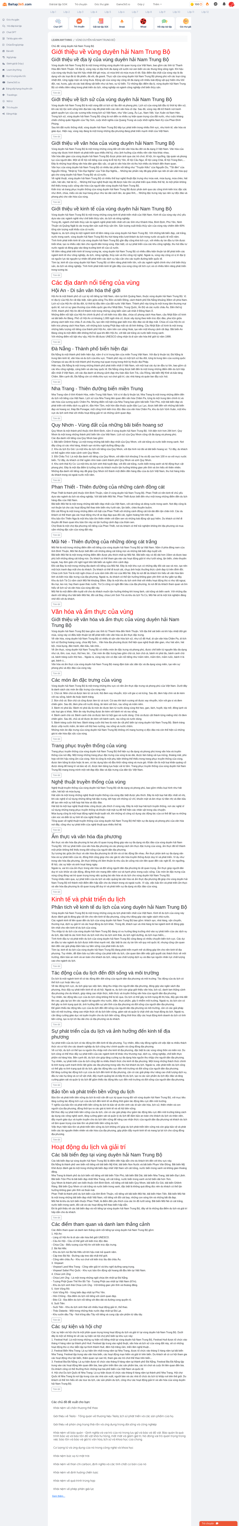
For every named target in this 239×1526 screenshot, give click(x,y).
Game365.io (123, 4)
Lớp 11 (190, 11)
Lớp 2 (66, 11)
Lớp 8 (148, 11)
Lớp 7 (135, 11)
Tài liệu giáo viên (12, 38)
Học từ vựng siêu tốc (14, 76)
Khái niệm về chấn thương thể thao (75, 1408)
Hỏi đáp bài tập (12, 25)
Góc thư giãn (102, 4)
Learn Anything (11, 69)
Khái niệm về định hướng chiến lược (75, 1472)
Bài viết (8, 51)
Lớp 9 (162, 11)
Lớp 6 (121, 11)
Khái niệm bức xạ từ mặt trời (71, 1456)
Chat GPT (9, 32)
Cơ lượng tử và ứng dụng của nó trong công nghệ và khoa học (93, 1447)
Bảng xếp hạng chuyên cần (17, 88)
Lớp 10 (176, 11)
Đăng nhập (9, 113)
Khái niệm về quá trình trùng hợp (74, 1480)
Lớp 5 (108, 11)
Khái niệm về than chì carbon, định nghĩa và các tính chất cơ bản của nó (99, 1464)
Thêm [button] (156, 4)
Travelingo (9, 94)
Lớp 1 (53, 11)
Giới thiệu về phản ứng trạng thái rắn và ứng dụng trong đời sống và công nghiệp (105, 1424)
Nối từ (7, 101)
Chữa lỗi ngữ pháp (13, 44)
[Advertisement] (215, 63)
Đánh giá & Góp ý (13, 63)
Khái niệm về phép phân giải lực (73, 1489)
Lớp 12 (205, 11)
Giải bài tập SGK (58, 4)
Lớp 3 (80, 11)
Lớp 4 (94, 11)
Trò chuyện (81, 4)
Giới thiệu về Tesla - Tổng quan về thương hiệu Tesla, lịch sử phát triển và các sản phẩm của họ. (113, 1416)
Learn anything (62, 39)
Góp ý (140, 4)
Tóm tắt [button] (56, 93)
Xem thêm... (58, 1496)
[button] (232, 4)
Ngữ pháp (9, 57)
